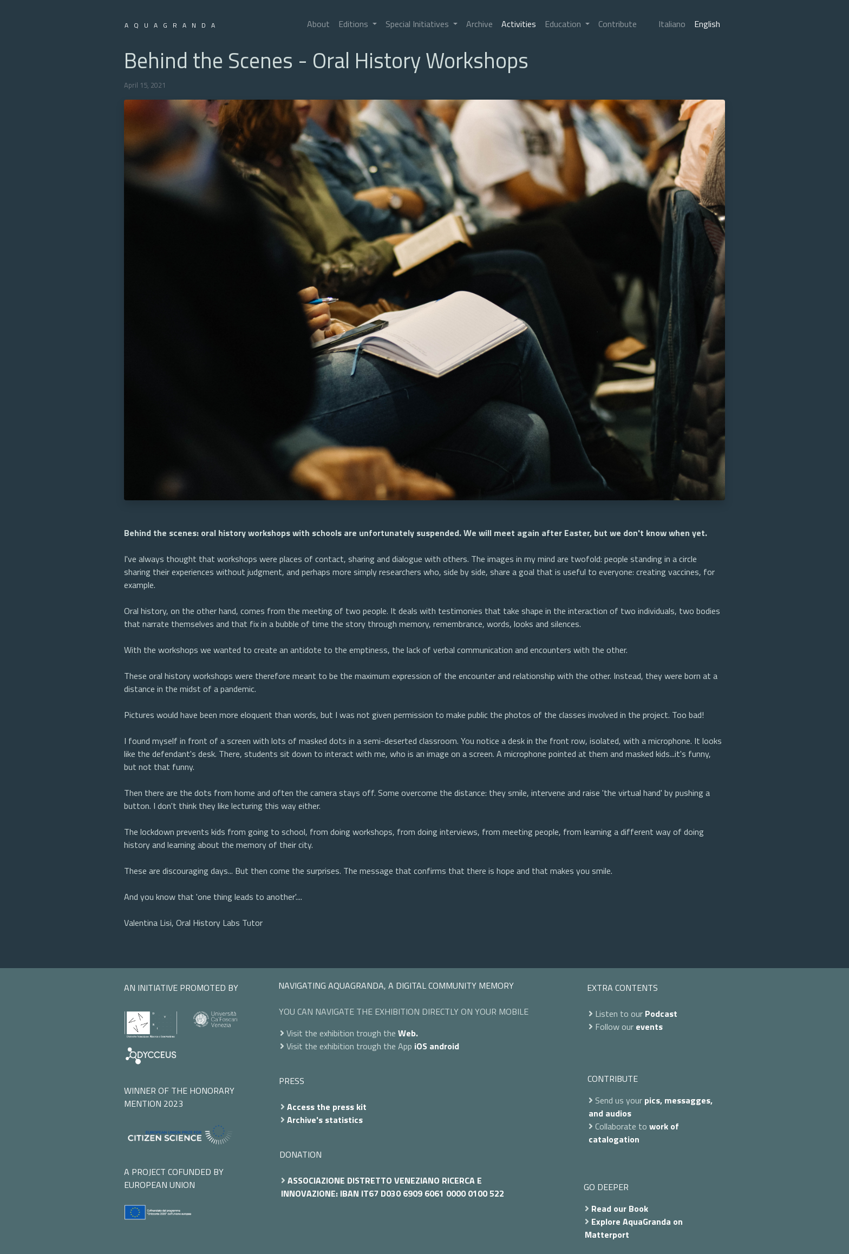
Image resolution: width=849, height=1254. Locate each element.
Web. (408, 1033)
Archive (479, 23)
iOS (420, 1046)
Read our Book (619, 1208)
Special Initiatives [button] (418, 23)
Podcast (661, 1013)
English (707, 23)
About (318, 23)
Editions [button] (354, 23)
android (444, 1046)
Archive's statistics (325, 1119)
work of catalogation (634, 1133)
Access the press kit (327, 1106)
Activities (518, 23)
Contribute (617, 23)
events (649, 1026)
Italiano (671, 23)
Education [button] (564, 23)
